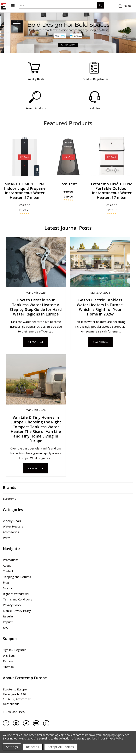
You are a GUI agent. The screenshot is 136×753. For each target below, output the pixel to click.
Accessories (11, 532)
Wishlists (9, 655)
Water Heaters (13, 526)
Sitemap (8, 667)
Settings (12, 747)
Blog (6, 582)
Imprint (8, 622)
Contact (8, 571)
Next (130, 175)
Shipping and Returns (17, 577)
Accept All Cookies (61, 747)
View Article (36, 341)
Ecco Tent (68, 184)
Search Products (36, 108)
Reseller (8, 616)
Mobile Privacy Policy (17, 611)
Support (8, 588)
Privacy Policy (12, 605)
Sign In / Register (14, 650)
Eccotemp (9, 498)
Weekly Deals (36, 79)
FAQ (6, 627)
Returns (8, 661)
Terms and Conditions (17, 599)
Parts (6, 538)
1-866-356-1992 (14, 712)
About (7, 565)
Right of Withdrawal (16, 594)
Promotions (11, 560)
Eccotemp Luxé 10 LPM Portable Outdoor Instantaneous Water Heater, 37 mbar (112, 190)
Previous (6, 175)
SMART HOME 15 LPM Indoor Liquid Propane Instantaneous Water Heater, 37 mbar (24, 190)
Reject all (32, 747)
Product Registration (96, 79)
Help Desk (96, 108)
